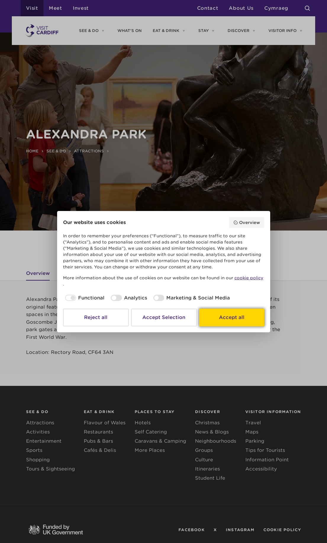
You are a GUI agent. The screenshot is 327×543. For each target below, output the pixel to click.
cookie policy (248, 277)
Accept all (231, 317)
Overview (246, 222)
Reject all (95, 317)
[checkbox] (84, 298)
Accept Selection (163, 317)
